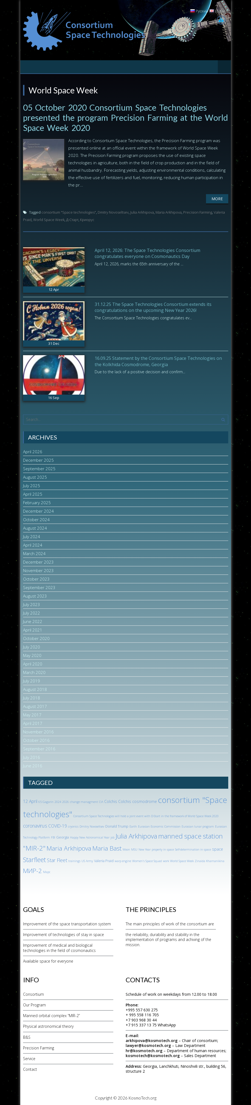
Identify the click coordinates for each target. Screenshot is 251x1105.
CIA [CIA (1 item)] (101, 801)
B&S (26, 1036)
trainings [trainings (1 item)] (74, 860)
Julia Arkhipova (142, 211)
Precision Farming (197, 211)
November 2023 (38, 569)
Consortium (33, 993)
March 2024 (34, 552)
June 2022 (32, 620)
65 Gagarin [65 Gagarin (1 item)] (45, 801)
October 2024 (36, 518)
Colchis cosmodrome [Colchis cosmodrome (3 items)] (137, 800)
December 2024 (38, 510)
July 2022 (31, 612)
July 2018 (31, 697)
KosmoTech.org (142, 1097)
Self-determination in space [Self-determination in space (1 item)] (193, 849)
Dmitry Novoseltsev (113, 211)
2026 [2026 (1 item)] (65, 801)
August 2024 (35, 527)
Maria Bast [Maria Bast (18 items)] (107, 847)
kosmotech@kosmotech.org (153, 1054)
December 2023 (38, 561)
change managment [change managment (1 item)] (84, 801)
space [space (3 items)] (217, 848)
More (217, 197)
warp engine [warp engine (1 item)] (123, 860)
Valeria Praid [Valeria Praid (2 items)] (104, 859)
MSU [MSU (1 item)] (134, 849)
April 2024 (32, 544)
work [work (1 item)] (166, 860)
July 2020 (31, 646)
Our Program (34, 1004)
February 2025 (37, 501)
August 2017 (35, 705)
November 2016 (38, 731)
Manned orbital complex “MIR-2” (51, 1014)
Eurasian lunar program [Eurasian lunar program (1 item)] (198, 826)
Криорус (87, 218)
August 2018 (35, 688)
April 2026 (32, 451)
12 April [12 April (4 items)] (30, 800)
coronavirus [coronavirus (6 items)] (35, 825)
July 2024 (31, 535)
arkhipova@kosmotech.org (151, 1039)
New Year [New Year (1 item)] (145, 849)
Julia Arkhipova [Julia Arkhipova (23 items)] (136, 835)
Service (29, 1057)
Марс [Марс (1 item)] (46, 871)
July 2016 (31, 756)
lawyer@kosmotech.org (148, 1044)
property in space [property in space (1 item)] (163, 849)
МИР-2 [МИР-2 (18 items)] (32, 870)
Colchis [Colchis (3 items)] (110, 800)
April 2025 (32, 493)
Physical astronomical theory (48, 1025)
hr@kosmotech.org (144, 1049)
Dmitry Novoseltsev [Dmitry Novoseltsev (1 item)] (92, 826)
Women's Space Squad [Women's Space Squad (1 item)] (147, 860)
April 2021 (32, 629)
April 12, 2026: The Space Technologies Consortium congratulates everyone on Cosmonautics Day (147, 252)
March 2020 (34, 671)
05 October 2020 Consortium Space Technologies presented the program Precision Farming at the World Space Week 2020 (115, 117)
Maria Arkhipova (169, 211)
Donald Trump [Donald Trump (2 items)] (116, 825)
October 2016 (36, 739)
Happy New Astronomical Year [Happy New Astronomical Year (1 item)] (89, 837)
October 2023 (36, 578)
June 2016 (32, 765)
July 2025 (31, 484)
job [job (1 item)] (112, 837)
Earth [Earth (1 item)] (133, 826)
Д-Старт (72, 218)
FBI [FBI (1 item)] (53, 837)
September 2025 (39, 467)
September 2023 (39, 586)
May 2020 (32, 654)
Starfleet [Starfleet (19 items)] (34, 858)
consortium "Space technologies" (68, 211)
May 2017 (32, 714)
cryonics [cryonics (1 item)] (73, 826)
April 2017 (32, 722)
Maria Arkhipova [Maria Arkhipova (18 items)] (69, 847)
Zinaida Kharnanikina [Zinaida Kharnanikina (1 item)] (209, 860)
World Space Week (48, 218)
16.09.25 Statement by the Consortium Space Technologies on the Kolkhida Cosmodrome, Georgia (158, 360)
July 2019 (31, 680)
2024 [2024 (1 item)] (58, 801)
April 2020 (32, 663)
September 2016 (39, 748)
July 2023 (31, 603)
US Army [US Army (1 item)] (87, 860)
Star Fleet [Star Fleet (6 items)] (57, 859)
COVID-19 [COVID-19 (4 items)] (57, 825)
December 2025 (38, 459)
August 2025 (35, 476)
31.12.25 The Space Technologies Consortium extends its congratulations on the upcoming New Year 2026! (153, 306)
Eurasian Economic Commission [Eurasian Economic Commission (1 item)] (159, 826)
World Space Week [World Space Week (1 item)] (182, 860)
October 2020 (36, 637)
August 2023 (35, 595)
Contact (30, 1068)
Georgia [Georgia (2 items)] (62, 836)
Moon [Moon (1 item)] (126, 849)
